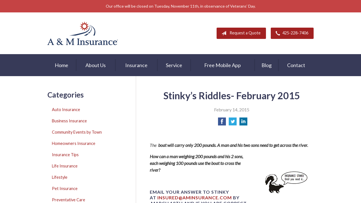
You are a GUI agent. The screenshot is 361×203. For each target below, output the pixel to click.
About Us (95, 65)
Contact (296, 65)
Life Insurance (65, 166)
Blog (266, 65)
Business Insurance (69, 120)
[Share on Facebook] (222, 123)
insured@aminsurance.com (194, 197)
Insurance (136, 65)
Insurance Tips (65, 154)
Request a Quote (240, 33)
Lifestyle (59, 177)
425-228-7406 (290, 33)
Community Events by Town (77, 132)
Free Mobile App (222, 65)
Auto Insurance (66, 109)
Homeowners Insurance (73, 143)
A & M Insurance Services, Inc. (82, 33)
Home (61, 65)
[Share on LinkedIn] (243, 123)
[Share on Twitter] (233, 123)
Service (174, 65)
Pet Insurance (65, 188)
